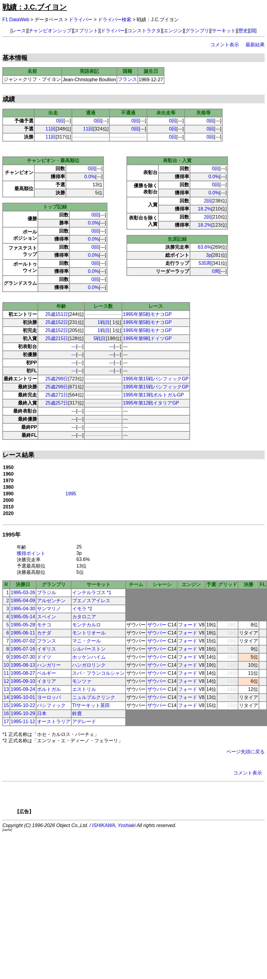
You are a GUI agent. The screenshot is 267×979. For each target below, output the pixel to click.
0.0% (89, 176)
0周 (215, 271)
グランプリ (197, 30)
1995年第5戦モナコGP (147, 314)
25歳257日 (56, 402)
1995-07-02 (23, 640)
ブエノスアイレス (91, 600)
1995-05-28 (23, 624)
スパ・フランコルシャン (98, 673)
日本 (42, 713)
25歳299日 (56, 378)
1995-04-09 (23, 600)
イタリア (46, 681)
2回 (208, 200)
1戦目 (104, 322)
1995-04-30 (23, 608)
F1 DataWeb (15, 19)
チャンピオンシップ (50, 30)
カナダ (44, 632)
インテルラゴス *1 (92, 592)
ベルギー (46, 673)
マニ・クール (86, 640)
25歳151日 (56, 314)
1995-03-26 (23, 592)
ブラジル (46, 592)
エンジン (173, 30)
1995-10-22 (23, 705)
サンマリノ (49, 608)
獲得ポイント (31, 553)
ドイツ (44, 657)
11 (6, 673)
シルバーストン (89, 648)
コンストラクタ (144, 30)
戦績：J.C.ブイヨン (34, 7)
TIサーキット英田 (91, 705)
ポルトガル (49, 689)
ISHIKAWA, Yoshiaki (114, 825)
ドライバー (80, 19)
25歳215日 (56, 338)
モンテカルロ (86, 624)
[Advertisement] (143, 799)
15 (6, 705)
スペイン (46, 616)
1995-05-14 (23, 616)
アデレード (84, 721)
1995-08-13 (23, 665)
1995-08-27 (23, 673)
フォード (187, 624)
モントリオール (89, 632)
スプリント (86, 30)
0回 (60, 120)
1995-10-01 (23, 697)
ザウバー (156, 624)
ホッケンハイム (89, 657)
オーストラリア (53, 721)
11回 (51, 128)
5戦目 (100, 338)
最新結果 (255, 44)
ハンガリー (49, 665)
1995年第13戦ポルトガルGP (153, 394)
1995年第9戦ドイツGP (147, 338)
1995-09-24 (23, 689)
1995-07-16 (23, 648)
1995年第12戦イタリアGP (151, 402)
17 (6, 721)
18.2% (204, 208)
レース (19, 30)
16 (6, 713)
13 (6, 689)
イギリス (46, 648)
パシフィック (51, 705)
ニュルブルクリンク (93, 697)
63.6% (204, 247)
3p (209, 255)
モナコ (44, 624)
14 (6, 697)
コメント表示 (224, 44)
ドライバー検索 (114, 19)
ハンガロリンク (89, 665)
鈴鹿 (77, 713)
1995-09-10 (23, 681)
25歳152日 (56, 322)
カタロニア (84, 616)
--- (73, 346)
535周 (205, 263)
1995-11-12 (23, 721)
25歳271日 (56, 394)
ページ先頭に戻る (245, 751)
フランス (127, 79)
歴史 (243, 30)
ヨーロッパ (49, 697)
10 (6, 665)
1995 (71, 493)
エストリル (84, 689)
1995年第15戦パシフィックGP (156, 378)
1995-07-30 (23, 657)
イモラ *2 (82, 608)
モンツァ (81, 681)
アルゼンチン (51, 600)
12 (6, 681)
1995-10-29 (23, 713)
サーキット (224, 30)
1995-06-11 (23, 632)
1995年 (11, 534)
